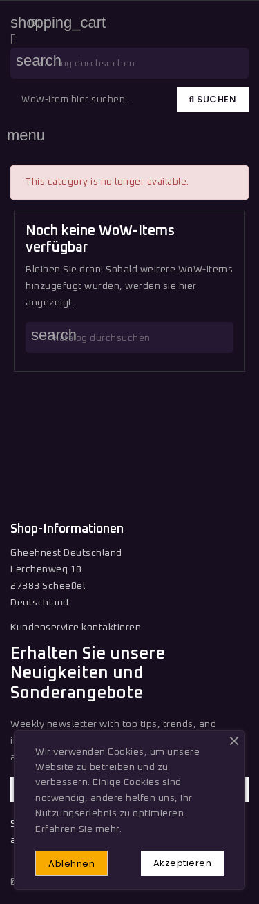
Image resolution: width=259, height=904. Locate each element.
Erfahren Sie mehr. (78, 829)
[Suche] (129, 63)
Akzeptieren (182, 862)
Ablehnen (71, 863)
